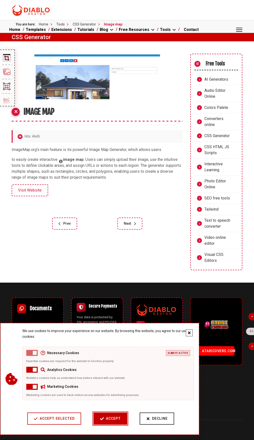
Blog (104, 29)
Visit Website (30, 190)
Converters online (213, 121)
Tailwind (211, 209)
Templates (36, 29)
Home (14, 29)
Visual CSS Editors (213, 257)
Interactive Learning (213, 167)
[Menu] (239, 30)
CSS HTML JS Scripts (216, 150)
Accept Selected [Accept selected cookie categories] (53, 418)
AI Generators (216, 79)
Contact (191, 29)
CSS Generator (217, 135)
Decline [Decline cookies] (156, 418)
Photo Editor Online (215, 184)
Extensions (61, 29)
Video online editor (215, 240)
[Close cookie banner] (189, 332)
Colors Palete (216, 107)
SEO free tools (217, 198)
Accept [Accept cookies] (110, 418)
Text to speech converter (217, 223)
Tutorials (85, 29)
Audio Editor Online (214, 93)
